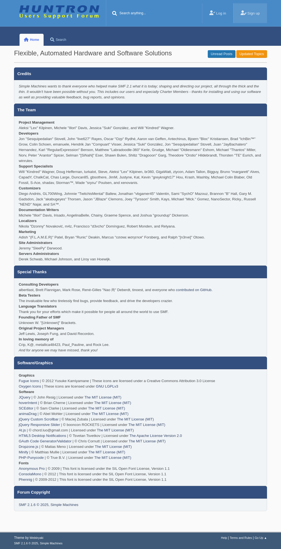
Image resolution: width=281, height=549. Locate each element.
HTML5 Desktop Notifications (42, 436)
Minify (23, 452)
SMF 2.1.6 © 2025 (33, 505)
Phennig (25, 479)
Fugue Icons (29, 381)
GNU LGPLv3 (107, 386)
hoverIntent (28, 403)
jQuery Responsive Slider (39, 425)
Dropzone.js (28, 447)
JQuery (24, 397)
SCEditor (26, 408)
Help (224, 537)
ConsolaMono (30, 474)
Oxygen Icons (30, 386)
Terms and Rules (241, 537)
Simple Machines (64, 505)
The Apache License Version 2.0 (156, 436)
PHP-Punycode (31, 458)
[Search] (114, 13)
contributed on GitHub (194, 290)
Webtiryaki (36, 537)
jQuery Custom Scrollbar (38, 419)
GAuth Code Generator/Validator (45, 441)
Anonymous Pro (32, 468)
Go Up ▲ (261, 537)
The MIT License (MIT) (103, 397)
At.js (22, 430)
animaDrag (27, 414)
